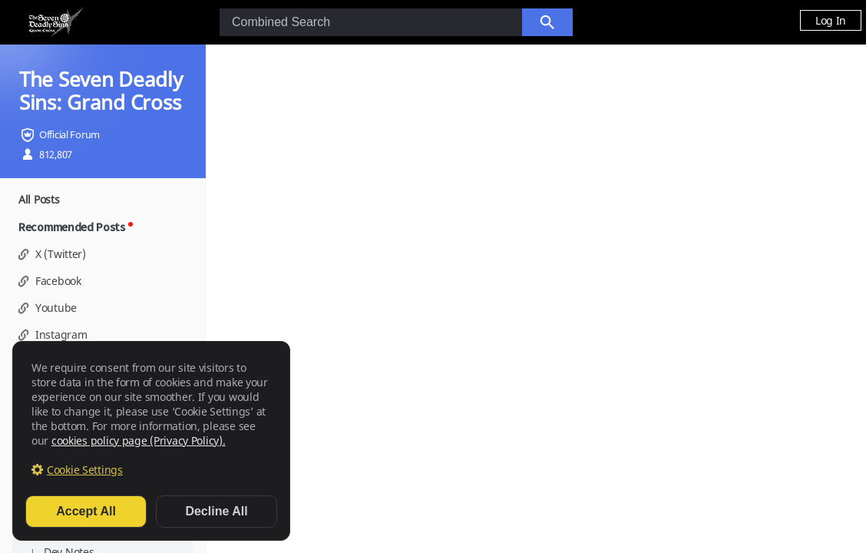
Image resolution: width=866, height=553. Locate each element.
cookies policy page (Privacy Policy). (138, 440)
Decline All (216, 511)
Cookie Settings (85, 469)
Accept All (86, 511)
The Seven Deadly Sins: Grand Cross (101, 91)
